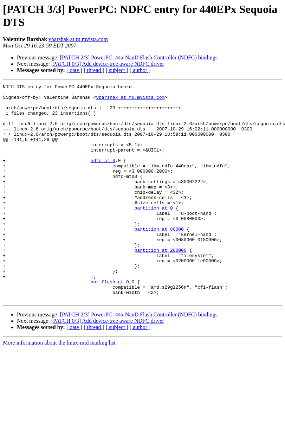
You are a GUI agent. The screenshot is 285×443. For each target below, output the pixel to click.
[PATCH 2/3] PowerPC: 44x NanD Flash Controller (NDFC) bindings (139, 57)
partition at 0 (153, 233)
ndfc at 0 (103, 176)
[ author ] (140, 70)
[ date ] (74, 70)
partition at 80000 (158, 258)
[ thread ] (94, 70)
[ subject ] (117, 70)
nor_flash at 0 (110, 322)
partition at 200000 (160, 284)
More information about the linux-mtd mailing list (59, 386)
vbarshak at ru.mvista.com (78, 39)
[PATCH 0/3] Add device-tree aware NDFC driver (107, 64)
